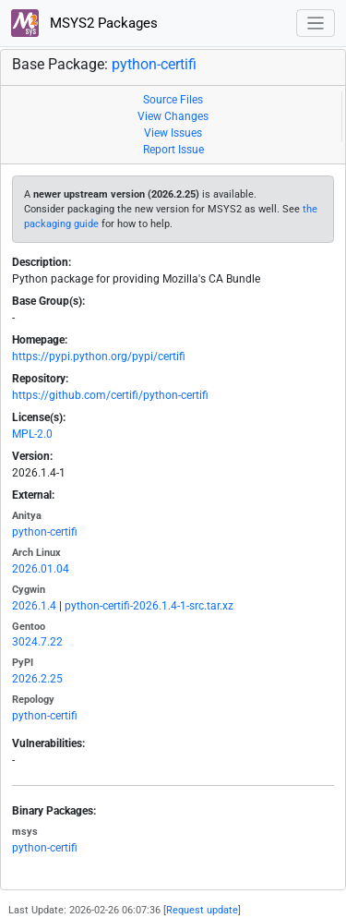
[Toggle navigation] (316, 23)
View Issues (173, 133)
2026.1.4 (34, 605)
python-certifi (154, 64)
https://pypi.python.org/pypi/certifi (98, 356)
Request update (202, 910)
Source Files (173, 99)
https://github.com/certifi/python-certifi (110, 395)
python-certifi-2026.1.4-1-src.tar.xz (149, 605)
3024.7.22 (37, 641)
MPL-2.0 (32, 434)
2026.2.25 (37, 678)
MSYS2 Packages (84, 23)
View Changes (173, 116)
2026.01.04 (40, 568)
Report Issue (173, 149)
